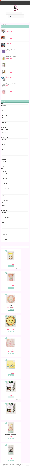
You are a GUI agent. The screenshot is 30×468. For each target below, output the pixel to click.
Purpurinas (3, 144)
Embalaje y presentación (4, 192)
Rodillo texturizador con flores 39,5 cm (10, 49)
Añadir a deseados (12, 268)
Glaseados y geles (4, 139)
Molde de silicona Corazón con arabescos (11, 83)
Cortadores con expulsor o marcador (6, 183)
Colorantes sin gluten (4, 176)
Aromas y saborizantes (4, 129)
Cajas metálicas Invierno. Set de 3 (10, 42)
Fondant (2, 203)
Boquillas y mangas (4, 152)
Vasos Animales (7, 261)
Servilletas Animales (22, 305)
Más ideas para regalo (4, 112)
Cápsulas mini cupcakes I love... (7, 390)
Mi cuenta (2, 419)
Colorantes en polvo (4, 171)
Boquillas (3, 154)
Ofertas (2, 26)
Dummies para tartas (4, 212)
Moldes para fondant (4, 239)
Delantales (3, 108)
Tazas (2, 110)
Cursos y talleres (3, 127)
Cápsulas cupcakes (4, 161)
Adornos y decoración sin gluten (6, 151)
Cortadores (3, 180)
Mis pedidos (3, 421)
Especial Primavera (4, 117)
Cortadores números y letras (5, 185)
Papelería (3, 229)
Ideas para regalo (3, 105)
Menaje (3, 215)
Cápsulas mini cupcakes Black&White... (22, 368)
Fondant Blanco (4, 205)
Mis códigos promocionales (5, 427)
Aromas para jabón (4, 134)
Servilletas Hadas (7, 305)
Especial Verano (4, 120)
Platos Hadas (7, 283)
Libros (2, 227)
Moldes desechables (4, 234)
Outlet (2, 103)
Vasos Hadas (22, 261)
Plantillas (3, 142)
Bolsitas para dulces (4, 193)
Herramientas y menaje (4, 210)
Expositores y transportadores (5, 202)
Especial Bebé (3, 125)
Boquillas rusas (3, 156)
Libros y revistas (3, 225)
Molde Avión (7, 76)
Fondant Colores (4, 207)
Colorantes (2, 168)
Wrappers (3, 166)
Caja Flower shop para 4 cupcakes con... (22, 327)
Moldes (2, 232)
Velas (2, 149)
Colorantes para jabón (4, 178)
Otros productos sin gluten (5, 224)
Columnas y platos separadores (5, 200)
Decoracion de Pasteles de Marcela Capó (11, 90)
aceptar (27, 465)
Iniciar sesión (16, 1)
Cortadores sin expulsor (5, 181)
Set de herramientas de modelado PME (11, 56)
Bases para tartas (4, 195)
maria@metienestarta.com (6, 450)
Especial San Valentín (4, 115)
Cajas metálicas (3, 198)
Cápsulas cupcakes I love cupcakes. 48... (22, 346)
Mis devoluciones (4, 422)
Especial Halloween (4, 122)
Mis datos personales (4, 426)
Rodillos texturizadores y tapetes (6, 217)
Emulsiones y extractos (4, 132)
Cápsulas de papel (3, 159)
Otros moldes (3, 241)
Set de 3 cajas (7, 327)
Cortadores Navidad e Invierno (5, 188)
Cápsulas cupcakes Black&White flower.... (7, 368)
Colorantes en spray (4, 173)
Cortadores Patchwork (4, 190)
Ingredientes (3, 220)
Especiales (2, 113)
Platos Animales (22, 283)
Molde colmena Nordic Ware (9, 29)
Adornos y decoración (4, 137)
